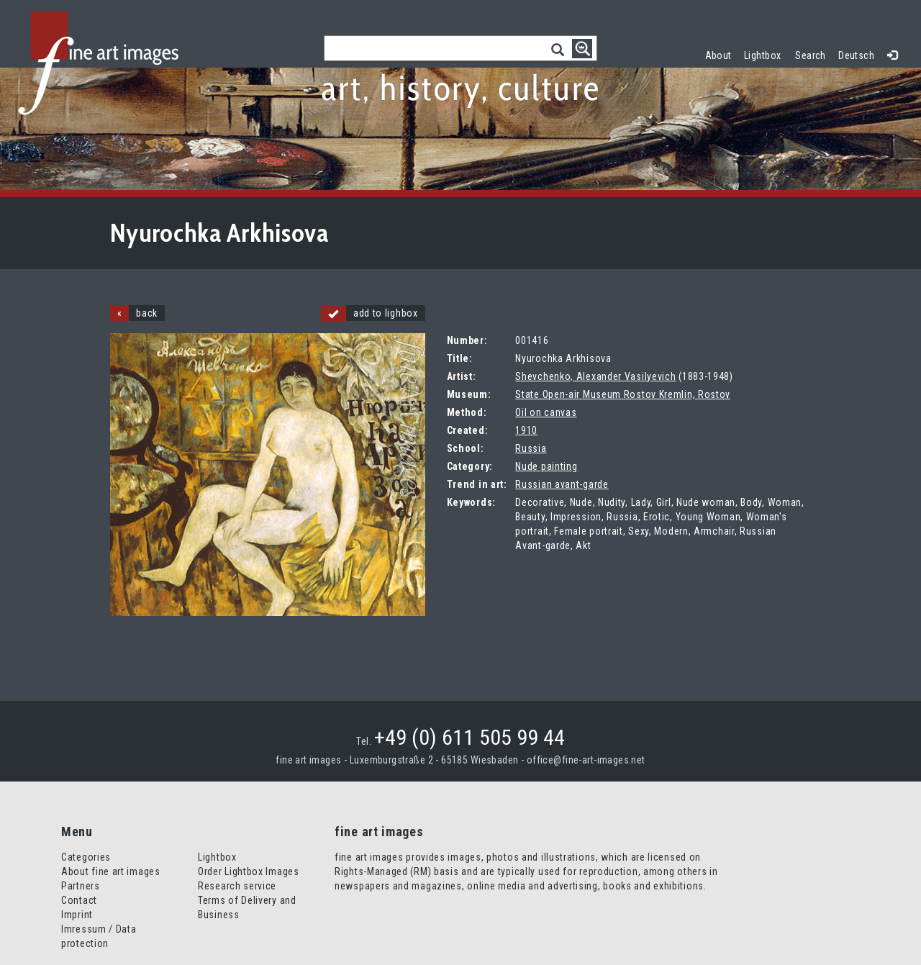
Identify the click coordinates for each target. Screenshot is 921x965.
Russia (530, 448)
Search (810, 55)
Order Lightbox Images (248, 871)
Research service (237, 886)
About (718, 55)
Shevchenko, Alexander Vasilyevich (595, 376)
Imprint (77, 914)
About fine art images (110, 871)
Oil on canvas (545, 412)
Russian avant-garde (561, 484)
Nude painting (546, 466)
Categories (86, 857)
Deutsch (856, 55)
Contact (79, 900)
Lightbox (766, 53)
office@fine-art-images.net (586, 760)
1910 (526, 430)
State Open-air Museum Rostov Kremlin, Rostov (622, 394)
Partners (80, 886)
